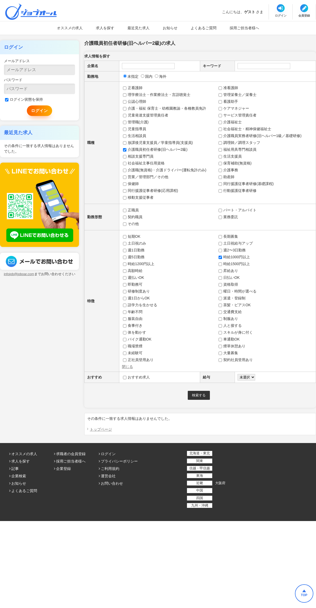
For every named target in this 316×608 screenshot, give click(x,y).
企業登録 (63, 468)
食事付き (132, 325)
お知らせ (170, 28)
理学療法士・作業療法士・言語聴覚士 (156, 95)
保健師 (131, 184)
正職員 (131, 210)
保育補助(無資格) (235, 163)
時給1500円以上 (234, 264)
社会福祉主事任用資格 (144, 163)
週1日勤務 (134, 250)
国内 (146, 76)
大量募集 (228, 353)
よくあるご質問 (203, 28)
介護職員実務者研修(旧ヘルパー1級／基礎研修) (260, 136)
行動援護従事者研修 (237, 190)
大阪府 (220, 483)
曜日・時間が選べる (237, 291)
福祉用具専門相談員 (237, 149)
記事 (15, 468)
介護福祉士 (230, 122)
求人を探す (105, 28)
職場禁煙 (132, 346)
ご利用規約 (110, 468)
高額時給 (132, 271)
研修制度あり (136, 291)
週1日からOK (136, 298)
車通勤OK (229, 339)
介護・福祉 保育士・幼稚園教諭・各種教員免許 (164, 108)
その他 (131, 224)
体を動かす (134, 332)
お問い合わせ (112, 483)
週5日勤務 (134, 257)
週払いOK (133, 277)
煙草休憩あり (232, 346)
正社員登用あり (138, 360)
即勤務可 (132, 284)
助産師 (226, 177)
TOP (304, 595)
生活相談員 (134, 136)
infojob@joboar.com (19, 274)
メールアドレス (17, 61)
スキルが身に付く (236, 332)
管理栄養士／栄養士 (237, 95)
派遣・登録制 (232, 298)
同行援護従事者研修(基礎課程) (246, 184)
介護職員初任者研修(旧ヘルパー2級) (155, 149)
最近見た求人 (138, 28)
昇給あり (228, 271)
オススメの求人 (70, 28)
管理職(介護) (136, 122)
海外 (160, 76)
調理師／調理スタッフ (239, 142)
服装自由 (132, 319)
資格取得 (228, 284)
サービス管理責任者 (237, 115)
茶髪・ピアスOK (235, 305)
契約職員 (132, 217)
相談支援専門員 (138, 156)
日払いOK (229, 277)
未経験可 (132, 353)
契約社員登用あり (236, 360)
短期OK (131, 236)
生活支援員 (230, 156)
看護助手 (228, 101)
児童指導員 (134, 129)
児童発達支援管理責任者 (145, 115)
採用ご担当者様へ (244, 28)
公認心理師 (134, 101)
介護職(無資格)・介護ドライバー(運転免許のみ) (164, 170)
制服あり (228, 319)
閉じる (127, 366)
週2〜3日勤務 (232, 250)
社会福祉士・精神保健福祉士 (245, 129)
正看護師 (132, 88)
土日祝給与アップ (236, 243)
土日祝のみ (134, 243)
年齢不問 (132, 312)
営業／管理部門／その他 (145, 177)
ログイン (108, 454)
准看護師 (228, 88)
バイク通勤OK (137, 339)
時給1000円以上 (234, 257)
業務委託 (228, 217)
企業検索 (18, 476)
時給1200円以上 (138, 264)
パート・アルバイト (237, 210)
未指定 (131, 76)
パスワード (13, 80)
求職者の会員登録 (71, 454)
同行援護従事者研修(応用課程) (150, 190)
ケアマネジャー (234, 108)
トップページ (101, 429)
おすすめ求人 (136, 377)
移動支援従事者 (138, 197)
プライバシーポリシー (119, 461)
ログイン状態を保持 (24, 99)
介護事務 (228, 170)
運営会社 (108, 476)
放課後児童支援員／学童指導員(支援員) (158, 142)
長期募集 (228, 236)
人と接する (230, 325)
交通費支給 (230, 312)
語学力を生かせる (140, 305)
